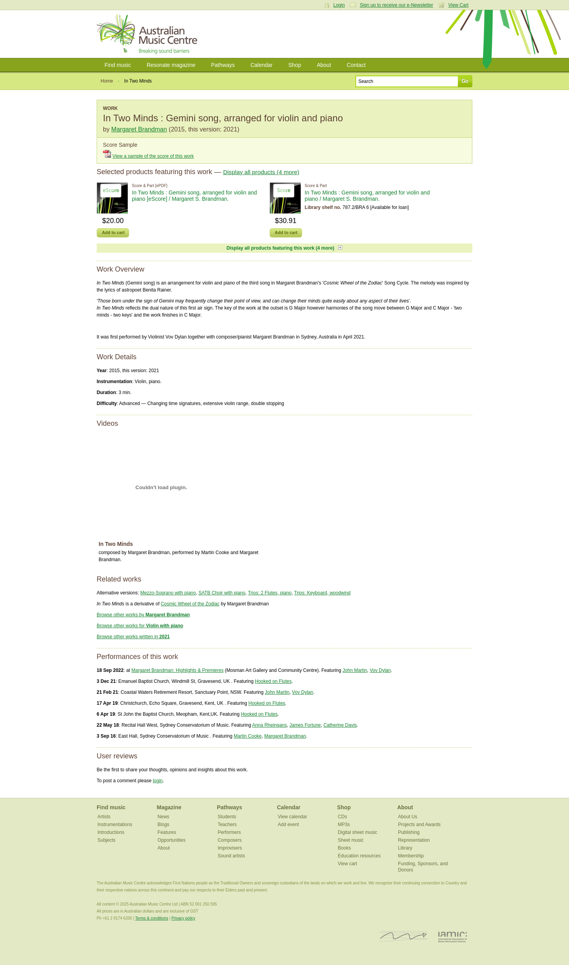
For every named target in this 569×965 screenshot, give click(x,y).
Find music (117, 65)
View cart (347, 863)
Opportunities (171, 840)
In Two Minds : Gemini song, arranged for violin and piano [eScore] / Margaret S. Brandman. (194, 195)
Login (339, 5)
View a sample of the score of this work (153, 156)
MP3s (344, 824)
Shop (294, 65)
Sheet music (351, 840)
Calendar (261, 65)
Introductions (110, 832)
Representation (414, 840)
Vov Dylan (380, 670)
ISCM (403, 936)
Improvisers (230, 848)
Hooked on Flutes (273, 681)
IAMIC (452, 936)
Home (107, 81)
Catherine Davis (340, 725)
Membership (411, 856)
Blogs (163, 824)
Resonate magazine (171, 65)
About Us (407, 816)
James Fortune (305, 725)
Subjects (106, 840)
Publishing (409, 832)
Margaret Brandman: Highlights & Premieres (177, 670)
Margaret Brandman (139, 129)
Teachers (227, 824)
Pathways (223, 65)
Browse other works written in (133, 636)
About (324, 65)
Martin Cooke (247, 736)
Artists (103, 816)
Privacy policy (183, 918)
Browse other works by (143, 615)
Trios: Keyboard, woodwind (322, 593)
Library (405, 848)
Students (227, 816)
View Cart (458, 5)
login (157, 780)
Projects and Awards (419, 824)
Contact (356, 65)
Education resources (359, 856)
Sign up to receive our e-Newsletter (396, 5)
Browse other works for (140, 625)
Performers (229, 832)
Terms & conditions (151, 918)
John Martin (354, 670)
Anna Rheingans (269, 725)
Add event (288, 824)
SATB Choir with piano (221, 593)
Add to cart (113, 232)
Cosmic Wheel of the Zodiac (190, 604)
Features (167, 832)
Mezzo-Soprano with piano (168, 593)
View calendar (292, 816)
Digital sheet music (357, 832)
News (163, 816)
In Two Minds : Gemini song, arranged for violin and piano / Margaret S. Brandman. (367, 195)
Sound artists (231, 856)
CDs (342, 816)
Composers (229, 840)
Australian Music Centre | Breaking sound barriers (148, 34)
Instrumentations (114, 824)
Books (344, 848)
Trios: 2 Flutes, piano (270, 593)
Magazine (169, 807)
